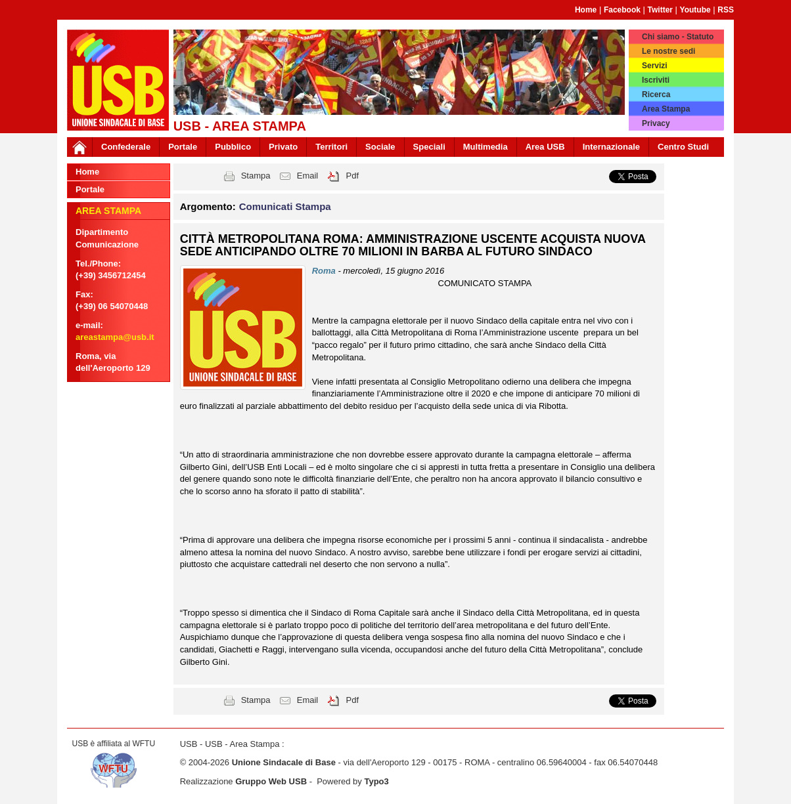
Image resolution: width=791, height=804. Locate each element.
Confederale (125, 147)
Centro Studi (683, 147)
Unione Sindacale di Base (284, 762)
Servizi (654, 65)
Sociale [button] (380, 147)
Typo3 (376, 781)
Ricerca (656, 94)
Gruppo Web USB (271, 781)
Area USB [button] (545, 147)
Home (586, 9)
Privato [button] (283, 147)
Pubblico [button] (233, 147)
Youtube (695, 9)
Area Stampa (666, 109)
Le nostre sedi (668, 51)
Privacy (656, 123)
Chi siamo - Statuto (677, 36)
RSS (725, 9)
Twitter (660, 9)
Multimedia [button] (485, 147)
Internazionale (611, 147)
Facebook (622, 9)
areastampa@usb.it (115, 337)
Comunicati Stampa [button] (285, 206)
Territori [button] (331, 147)
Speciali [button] (429, 147)
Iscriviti (655, 80)
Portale (182, 147)
